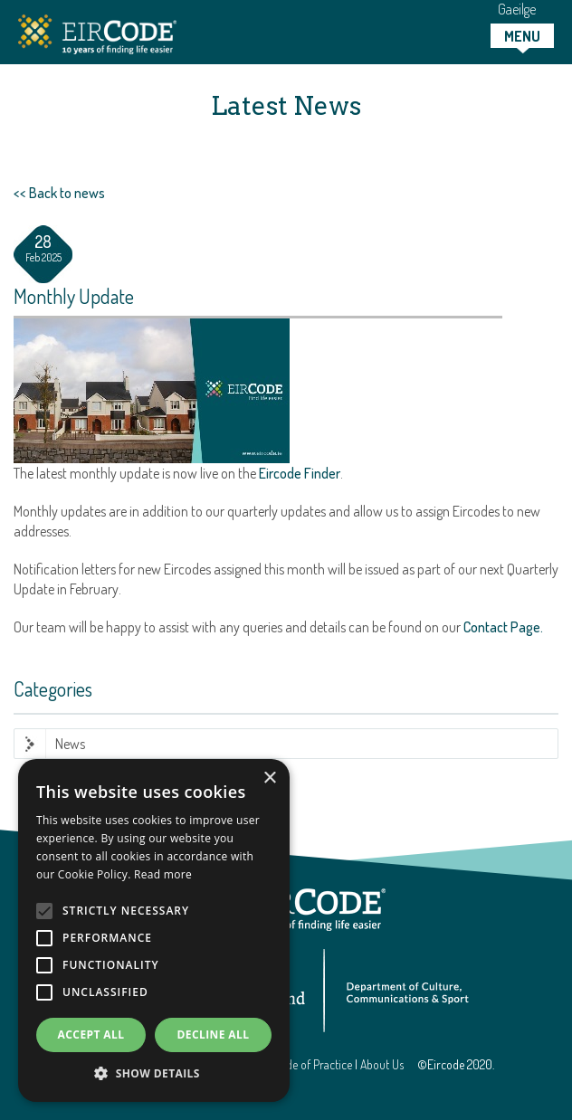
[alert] (154, 930)
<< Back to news (59, 193)
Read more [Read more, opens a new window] (163, 874)
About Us (382, 1064)
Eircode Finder (299, 473)
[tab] (522, 36)
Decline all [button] (213, 1034)
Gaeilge (517, 9)
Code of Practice (312, 1064)
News (70, 744)
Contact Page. (503, 627)
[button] (154, 1074)
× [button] (269, 778)
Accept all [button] (91, 1034)
